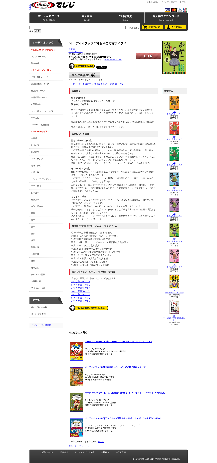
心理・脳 (35, 172)
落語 (33, 240)
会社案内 (105, 452)
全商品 (34, 138)
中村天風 (35, 118)
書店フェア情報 (38, 274)
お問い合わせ (47, 452)
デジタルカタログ (39, 288)
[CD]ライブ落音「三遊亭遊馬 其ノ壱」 (174, 318)
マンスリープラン (39, 56)
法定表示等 (121, 452)
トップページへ (82, 446)
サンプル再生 (84, 75)
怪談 (33, 213)
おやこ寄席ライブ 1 (80, 281)
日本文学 (35, 193)
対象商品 (35, 63)
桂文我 (72, 49)
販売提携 (64, 452)
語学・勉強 (36, 186)
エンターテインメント (41, 179)
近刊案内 (35, 268)
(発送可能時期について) (113, 59)
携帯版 (30, 7)
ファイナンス (37, 159)
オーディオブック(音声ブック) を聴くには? (88, 84)
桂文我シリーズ (38, 91)
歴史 (33, 220)
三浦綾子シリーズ (39, 97)
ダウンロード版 (116, 84)
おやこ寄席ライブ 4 (80, 291)
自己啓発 (35, 152)
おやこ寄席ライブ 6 (80, 298)
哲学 (33, 227)
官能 (33, 261)
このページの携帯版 (41, 325)
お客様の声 (36, 281)
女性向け (35, 254)
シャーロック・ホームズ (42, 111)
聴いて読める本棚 (39, 307)
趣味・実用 (36, 165)
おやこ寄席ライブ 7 (80, 301)
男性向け (35, 247)
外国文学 (35, 199)
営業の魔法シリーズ (40, 84)
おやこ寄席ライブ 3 (80, 288)
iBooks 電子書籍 (38, 314)
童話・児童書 (37, 206)
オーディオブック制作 (84, 452)
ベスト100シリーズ (39, 77)
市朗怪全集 (36, 104)
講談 (33, 233)
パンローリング (76, 51)
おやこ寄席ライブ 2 (80, 285)
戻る (71, 446)
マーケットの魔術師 (40, 125)
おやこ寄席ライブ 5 (80, 294)
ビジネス (35, 145)
